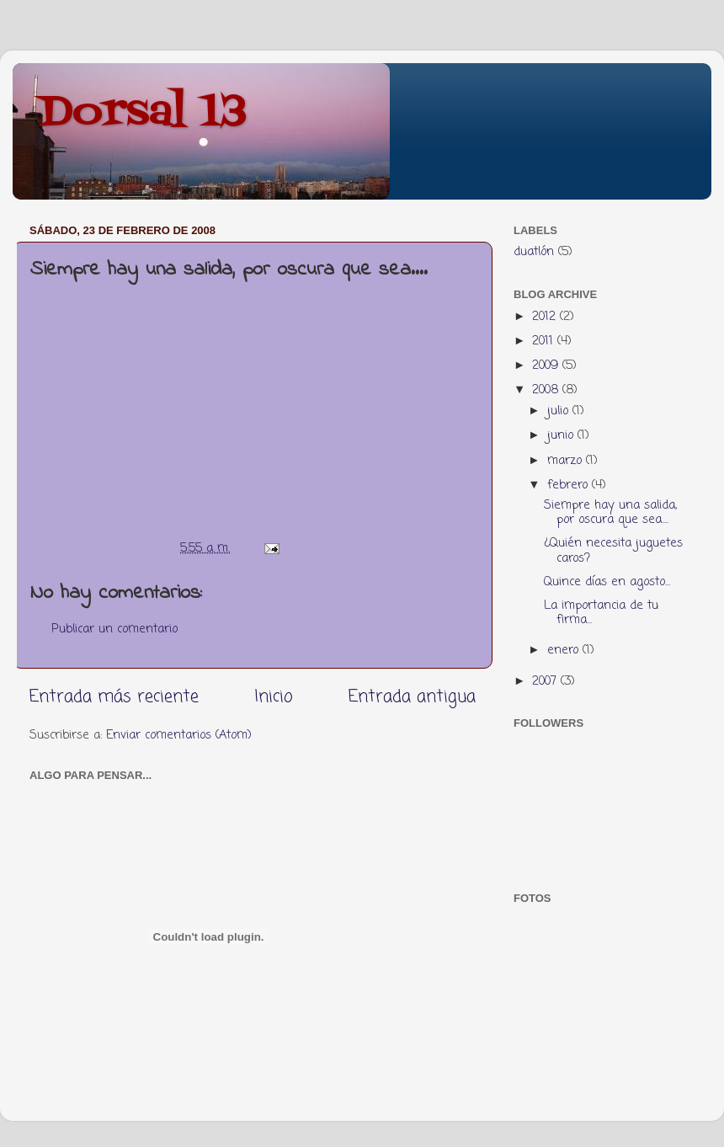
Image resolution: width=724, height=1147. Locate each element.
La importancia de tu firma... (601, 612)
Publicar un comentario (114, 629)
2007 (546, 681)
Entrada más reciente (114, 697)
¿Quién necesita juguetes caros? (613, 550)
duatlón (534, 252)
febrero (569, 485)
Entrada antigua (412, 697)
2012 (546, 316)
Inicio (273, 697)
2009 (547, 365)
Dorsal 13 (142, 114)
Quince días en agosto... (607, 582)
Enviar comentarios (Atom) (179, 735)
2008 (547, 390)
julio (559, 411)
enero (565, 650)
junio (562, 435)
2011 (544, 341)
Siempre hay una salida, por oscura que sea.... (610, 512)
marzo (566, 460)
